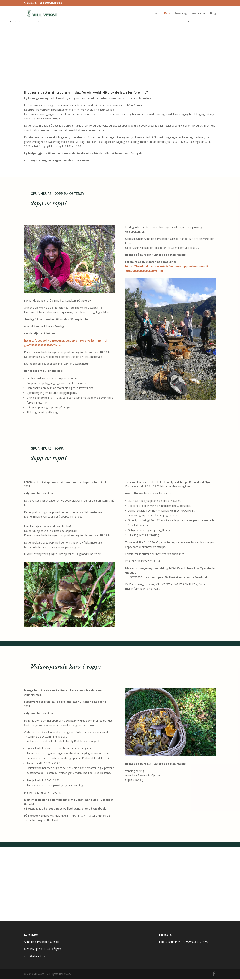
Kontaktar (198, 13)
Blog (213, 13)
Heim (156, 13)
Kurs (167, 13)
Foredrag (181, 13)
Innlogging (165, 934)
